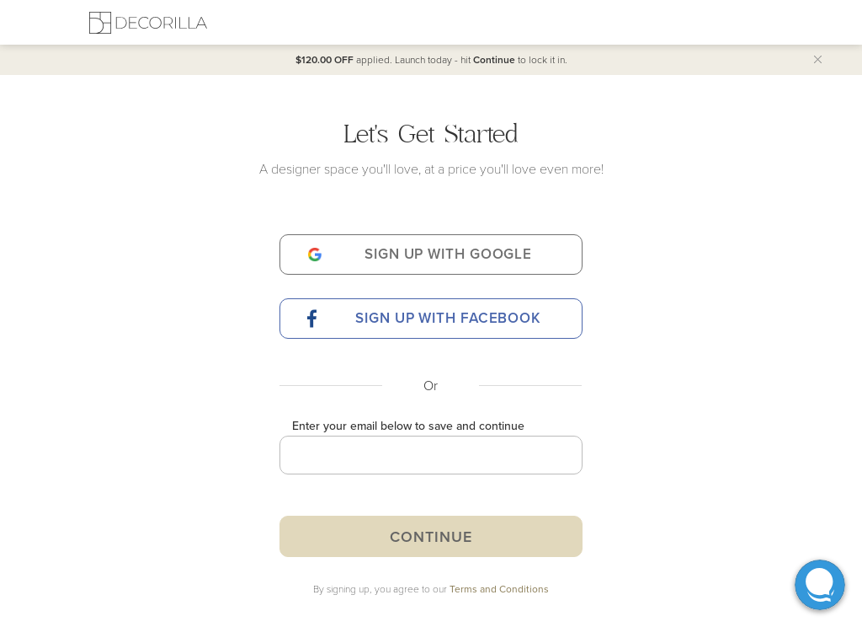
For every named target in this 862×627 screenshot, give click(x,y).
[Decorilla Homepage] (148, 22)
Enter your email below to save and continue (408, 425)
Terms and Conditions (499, 588)
